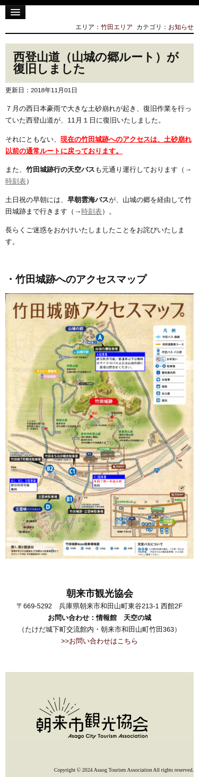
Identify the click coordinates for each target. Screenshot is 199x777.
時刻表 (15, 181)
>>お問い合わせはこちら (99, 641)
